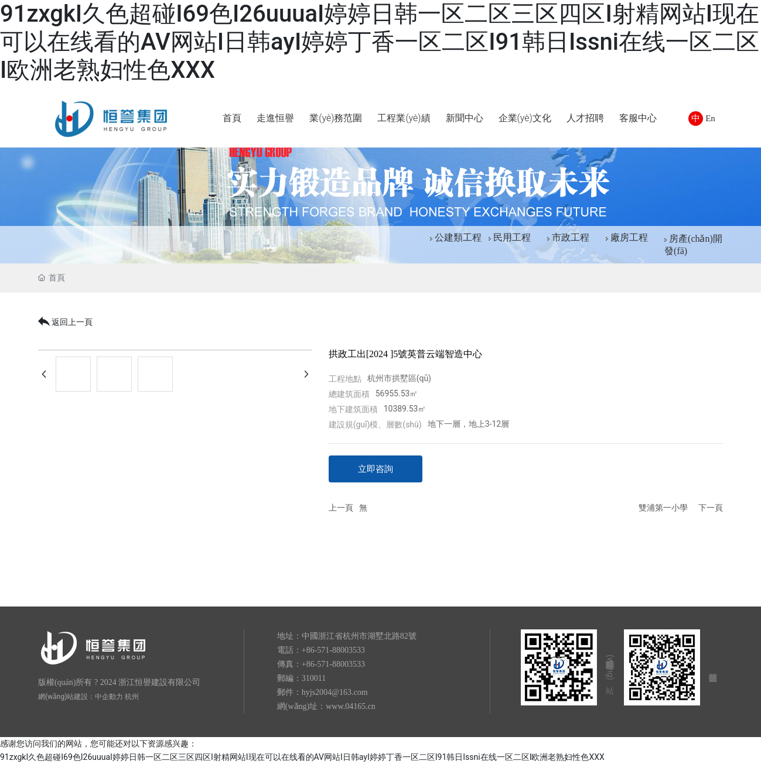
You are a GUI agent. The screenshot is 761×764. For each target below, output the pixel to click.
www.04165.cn (351, 706)
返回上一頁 (65, 322)
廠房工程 (629, 237)
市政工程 (570, 237)
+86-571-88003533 (333, 650)
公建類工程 (458, 237)
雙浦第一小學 (663, 507)
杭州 (132, 697)
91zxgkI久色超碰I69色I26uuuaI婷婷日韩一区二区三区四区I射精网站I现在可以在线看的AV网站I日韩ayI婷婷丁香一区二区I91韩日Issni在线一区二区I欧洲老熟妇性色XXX (379, 42)
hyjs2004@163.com (335, 692)
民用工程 (512, 237)
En (710, 118)
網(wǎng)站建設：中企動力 (80, 697)
